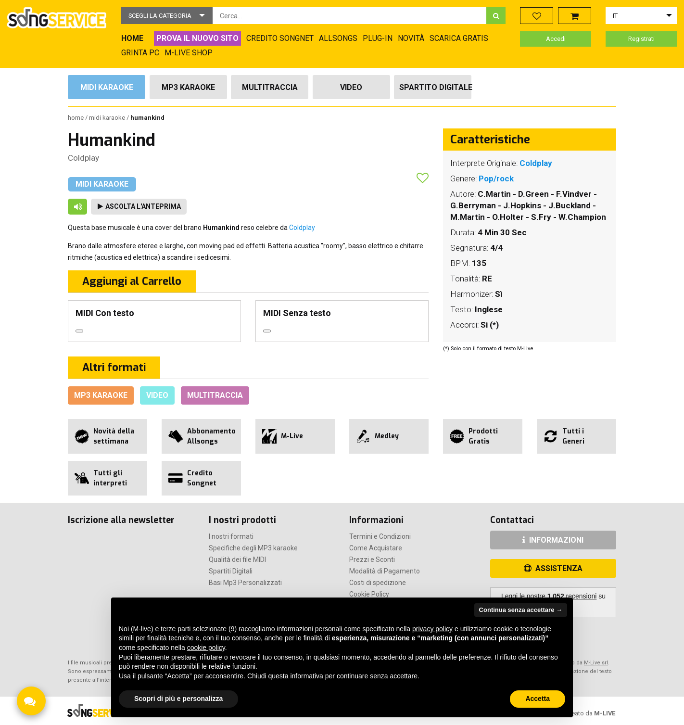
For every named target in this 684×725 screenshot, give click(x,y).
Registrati (641, 38)
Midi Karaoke (106, 87)
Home (76, 117)
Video (351, 87)
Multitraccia (270, 87)
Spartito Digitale (435, 87)
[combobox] (349, 15)
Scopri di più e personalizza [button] (178, 698)
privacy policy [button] (432, 629)
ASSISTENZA (553, 568)
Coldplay (83, 158)
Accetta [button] (537, 698)
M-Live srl (596, 663)
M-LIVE (604, 713)
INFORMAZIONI (552, 540)
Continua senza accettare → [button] (520, 609)
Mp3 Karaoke (188, 87)
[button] (167, 15)
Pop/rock (496, 178)
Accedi (556, 38)
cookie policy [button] (206, 647)
